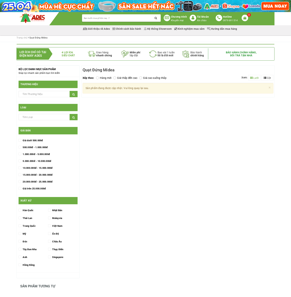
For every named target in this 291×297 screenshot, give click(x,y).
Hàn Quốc (27, 210)
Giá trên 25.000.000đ (34, 188)
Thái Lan (27, 218)
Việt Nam (57, 226)
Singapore (57, 257)
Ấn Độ (55, 233)
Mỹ (24, 233)
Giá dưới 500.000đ (32, 140)
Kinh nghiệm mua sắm (189, 28)
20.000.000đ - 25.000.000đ (37, 181)
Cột (267, 77)
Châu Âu (57, 241)
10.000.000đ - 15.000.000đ (37, 168)
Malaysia (57, 218)
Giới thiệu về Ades (97, 28)
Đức (24, 241)
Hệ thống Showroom (158, 28)
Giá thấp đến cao (125, 77)
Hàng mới (103, 77)
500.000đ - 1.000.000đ (35, 147)
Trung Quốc (29, 226)
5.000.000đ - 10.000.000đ (36, 161)
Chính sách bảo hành (127, 28)
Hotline (227, 16)
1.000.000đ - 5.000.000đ (36, 154)
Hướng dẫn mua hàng (222, 28)
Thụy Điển (57, 249)
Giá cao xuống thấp (152, 77)
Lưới (254, 77)
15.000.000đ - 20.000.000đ (37, 174)
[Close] (270, 88)
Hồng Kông (28, 265)
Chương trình (179, 16)
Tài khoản (203, 16)
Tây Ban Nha (29, 249)
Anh (24, 257)
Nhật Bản (57, 210)
